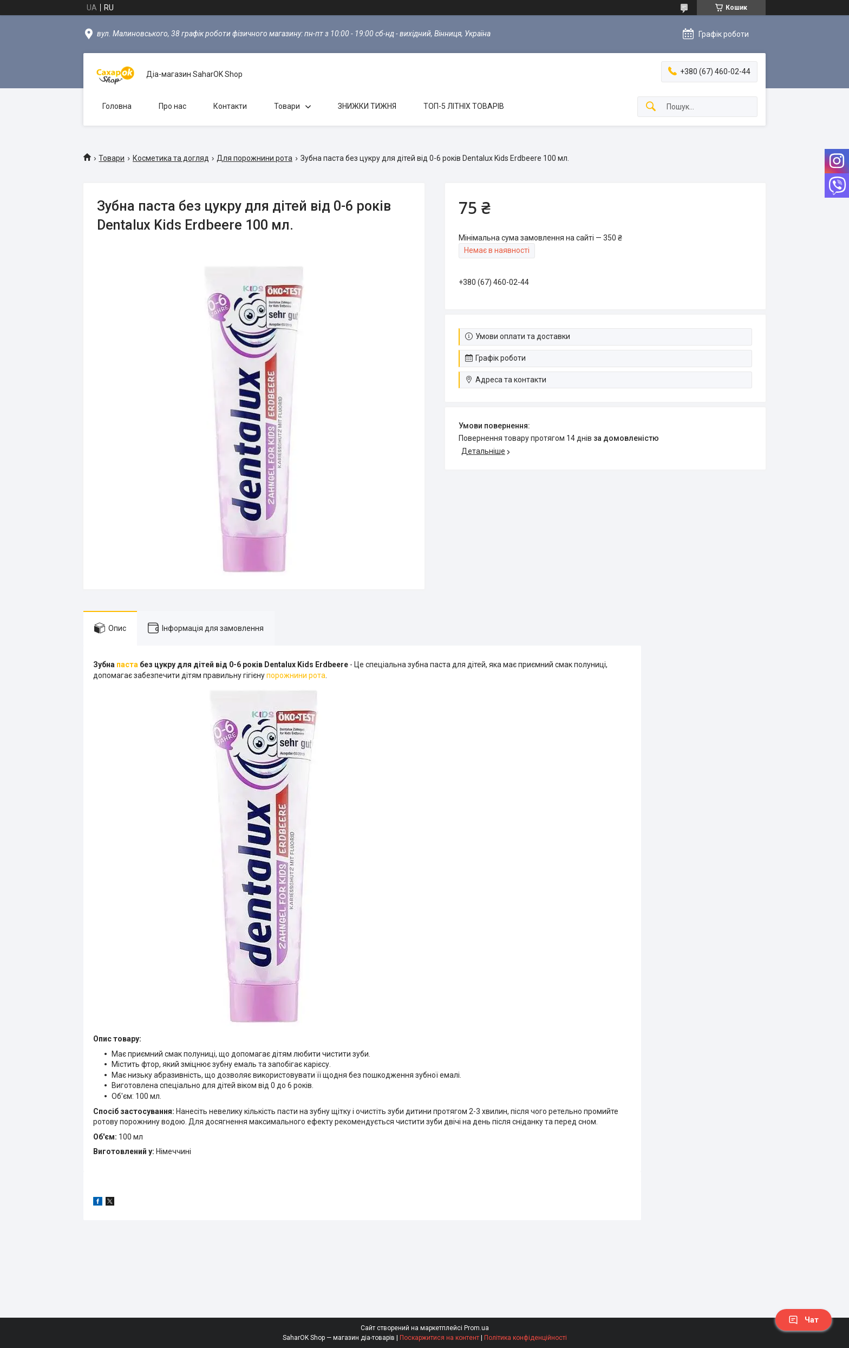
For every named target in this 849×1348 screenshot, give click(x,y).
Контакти (230, 106)
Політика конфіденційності (525, 1338)
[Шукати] (650, 107)
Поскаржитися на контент (439, 1338)
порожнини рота (295, 675)
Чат (803, 1320)
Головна (117, 106)
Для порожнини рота (254, 158)
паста (127, 664)
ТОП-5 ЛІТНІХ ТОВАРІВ (463, 106)
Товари (287, 106)
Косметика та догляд (171, 158)
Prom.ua (476, 1328)
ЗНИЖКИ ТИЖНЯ (367, 106)
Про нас (172, 106)
